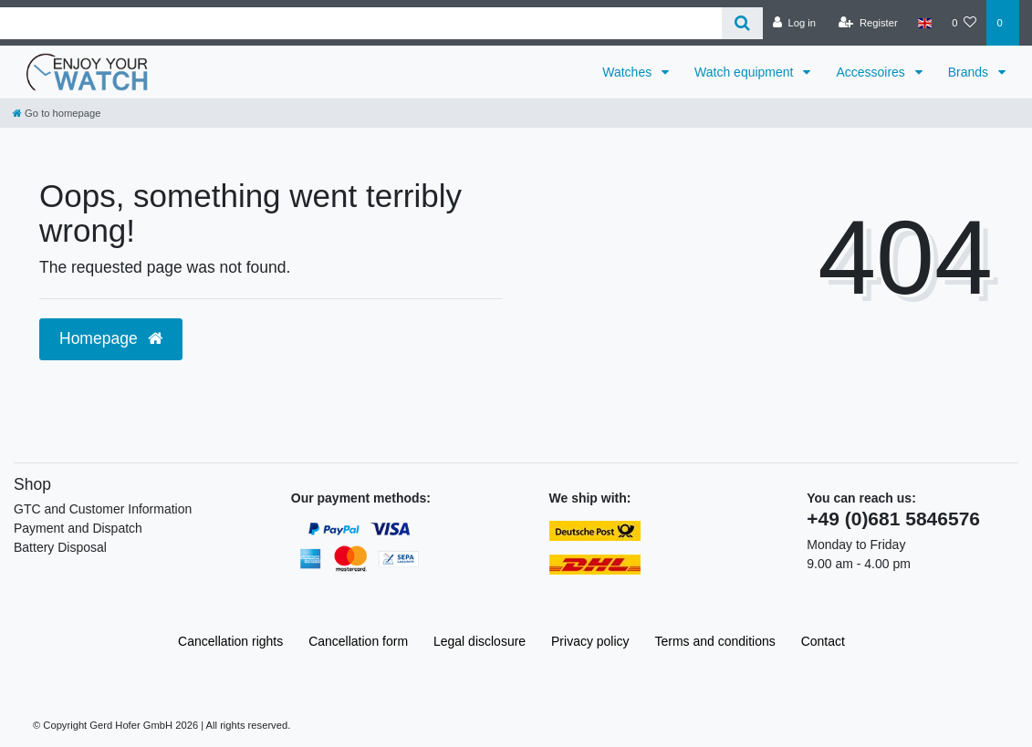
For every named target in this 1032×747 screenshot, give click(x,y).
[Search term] (361, 23)
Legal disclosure (479, 641)
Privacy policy (590, 641)
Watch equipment (745, 72)
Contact (823, 641)
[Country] (925, 23)
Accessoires (872, 72)
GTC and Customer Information (103, 509)
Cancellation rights (230, 641)
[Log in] (794, 23)
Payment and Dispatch (78, 528)
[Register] (868, 23)
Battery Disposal (60, 547)
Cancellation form (358, 641)
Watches (628, 72)
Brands (970, 72)
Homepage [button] (110, 338)
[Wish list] (964, 23)
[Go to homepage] (56, 113)
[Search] (742, 23)
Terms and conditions (715, 641)
